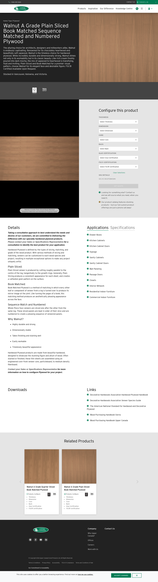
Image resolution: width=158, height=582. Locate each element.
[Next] (137, 481)
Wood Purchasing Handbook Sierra (105, 415)
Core (101, 135)
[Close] (137, 575)
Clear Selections (119, 173)
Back (101, 144)
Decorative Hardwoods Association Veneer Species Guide (115, 400)
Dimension (103, 126)
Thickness (103, 117)
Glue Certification (107, 153)
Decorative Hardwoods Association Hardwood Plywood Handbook (119, 395)
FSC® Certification (107, 162)
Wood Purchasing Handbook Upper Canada (109, 420)
